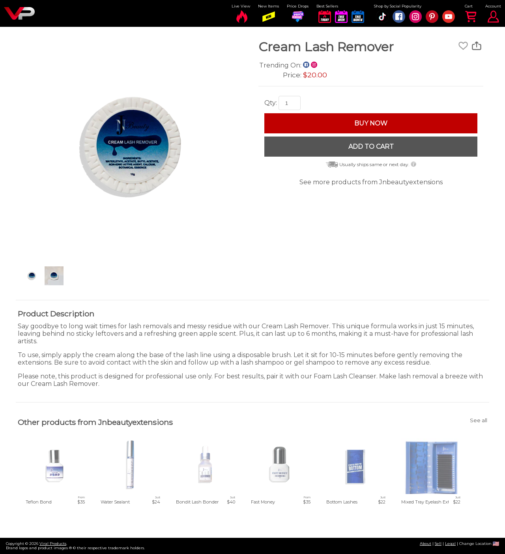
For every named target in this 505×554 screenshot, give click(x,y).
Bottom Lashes (341, 502)
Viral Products (52, 543)
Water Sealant (115, 502)
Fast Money (263, 502)
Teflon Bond (39, 502)
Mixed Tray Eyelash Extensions (433, 502)
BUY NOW (370, 123)
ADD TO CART (371, 146)
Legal (450, 543)
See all (478, 420)
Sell (438, 543)
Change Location (479, 543)
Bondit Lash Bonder (197, 502)
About (425, 543)
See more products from (371, 182)
